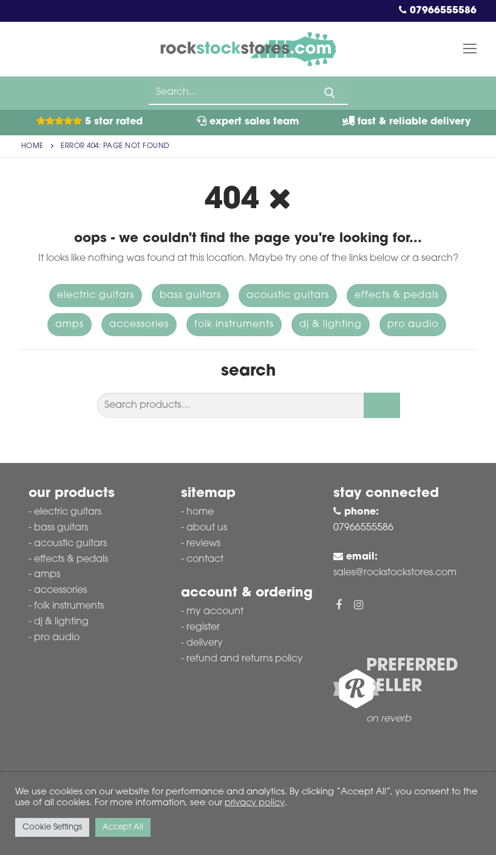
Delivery (204, 643)
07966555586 (438, 11)
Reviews (203, 544)
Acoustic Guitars (287, 295)
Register (203, 627)
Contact (204, 559)
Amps (69, 324)
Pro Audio (412, 324)
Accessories (139, 324)
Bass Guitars (190, 295)
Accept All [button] (123, 827)
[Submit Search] (329, 93)
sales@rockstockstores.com (395, 573)
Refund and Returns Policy (244, 659)
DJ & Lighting (330, 324)
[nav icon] (470, 49)
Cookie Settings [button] (52, 827)
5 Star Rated (89, 122)
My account (214, 612)
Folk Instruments (234, 324)
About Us (206, 528)
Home (32, 146)
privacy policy (255, 803)
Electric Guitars (95, 295)
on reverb (388, 719)
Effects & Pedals (397, 295)
